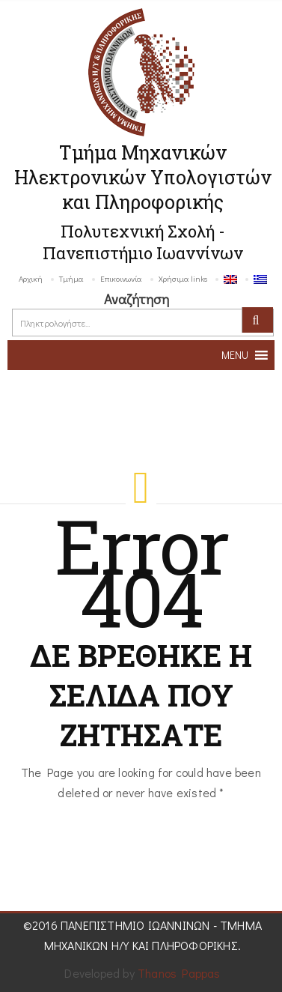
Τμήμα (71, 278)
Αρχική (31, 278)
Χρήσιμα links (183, 278)
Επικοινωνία (121, 278)
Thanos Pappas (179, 973)
